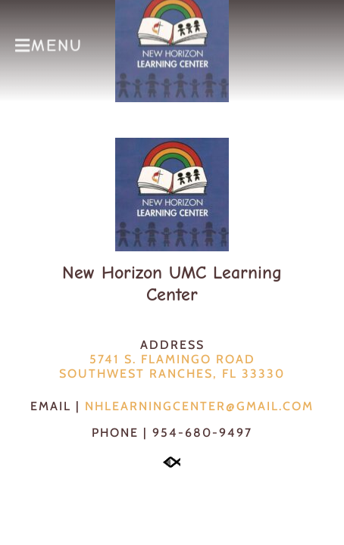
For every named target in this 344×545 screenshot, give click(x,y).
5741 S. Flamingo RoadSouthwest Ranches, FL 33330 (172, 366)
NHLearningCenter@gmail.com (199, 406)
